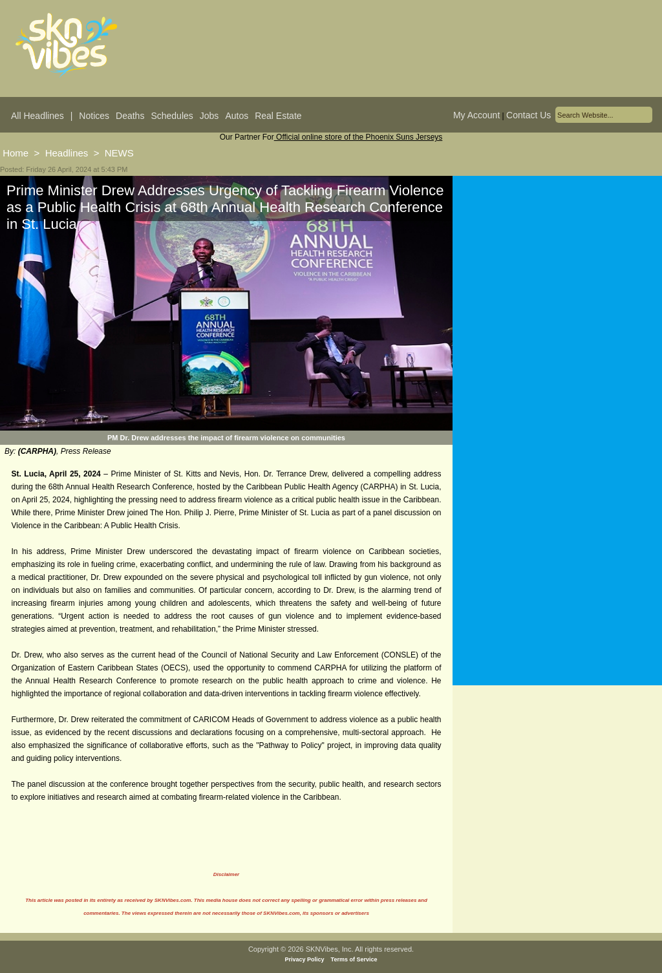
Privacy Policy (305, 959)
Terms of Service (354, 959)
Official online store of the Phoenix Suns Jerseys (358, 137)
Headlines (67, 152)
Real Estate (278, 116)
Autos (236, 116)
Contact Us (528, 115)
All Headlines (37, 116)
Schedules (172, 116)
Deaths (130, 116)
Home (15, 152)
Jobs (209, 116)
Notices (94, 116)
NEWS (119, 152)
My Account (476, 115)
